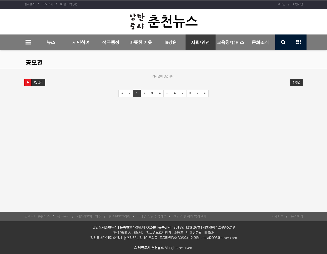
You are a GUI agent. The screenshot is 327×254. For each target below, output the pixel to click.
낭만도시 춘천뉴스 (37, 216)
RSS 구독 (47, 4)
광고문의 (63, 216)
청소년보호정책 (119, 216)
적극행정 (110, 42)
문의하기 (297, 216)
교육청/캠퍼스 (230, 42)
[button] (28, 82)
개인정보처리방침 (89, 216)
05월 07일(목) (68, 4)
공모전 (34, 62)
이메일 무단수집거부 (151, 216)
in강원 (171, 42)
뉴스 (51, 42)
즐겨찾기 (29, 4)
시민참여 (81, 42)
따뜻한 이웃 (141, 42)
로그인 (281, 4)
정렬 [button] (296, 82)
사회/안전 (200, 42)
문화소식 (260, 42)
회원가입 (297, 4)
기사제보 (277, 216)
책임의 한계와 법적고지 (189, 216)
